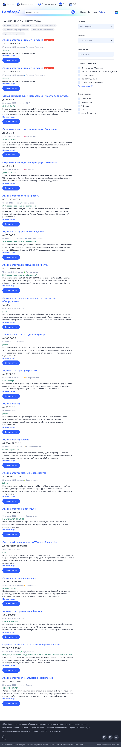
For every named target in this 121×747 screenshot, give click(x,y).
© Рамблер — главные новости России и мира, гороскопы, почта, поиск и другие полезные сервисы (45, 724)
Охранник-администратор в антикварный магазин (31, 644)
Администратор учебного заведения (23, 231)
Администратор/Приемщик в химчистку (25, 265)
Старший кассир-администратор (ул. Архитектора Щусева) (35, 96)
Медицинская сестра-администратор (23, 334)
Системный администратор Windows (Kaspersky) (30, 542)
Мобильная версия (10, 727)
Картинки (92, 12)
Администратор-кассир (15, 439)
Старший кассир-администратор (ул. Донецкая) (29, 129)
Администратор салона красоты (20, 195)
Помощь (24, 727)
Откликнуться (11, 60)
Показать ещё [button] (8, 56)
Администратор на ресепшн (16, 30)
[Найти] (73, 12)
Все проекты (55, 731)
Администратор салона (13, 34)
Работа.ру (115, 745)
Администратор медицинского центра (24, 473)
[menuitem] (8, 4)
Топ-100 (43, 731)
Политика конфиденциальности (16, 731)
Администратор (10, 25)
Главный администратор (42, 30)
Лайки (35, 731)
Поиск (83, 12)
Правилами (79, 745)
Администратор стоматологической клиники (28, 678)
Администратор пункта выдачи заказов (38, 25)
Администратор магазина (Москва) (22, 611)
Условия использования (57, 727)
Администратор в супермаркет (20, 370)
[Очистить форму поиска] (68, 12)
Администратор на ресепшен (19, 509)
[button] (38, 54)
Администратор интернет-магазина (22, 40)
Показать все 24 (85, 86)
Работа (102, 12)
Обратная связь (37, 727)
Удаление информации (80, 727)
